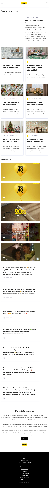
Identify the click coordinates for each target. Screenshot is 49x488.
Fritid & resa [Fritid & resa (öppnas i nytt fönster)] (24, 480)
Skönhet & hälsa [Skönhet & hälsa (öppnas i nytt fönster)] (24, 477)
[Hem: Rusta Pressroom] (24, 3)
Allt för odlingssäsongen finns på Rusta (34, 21)
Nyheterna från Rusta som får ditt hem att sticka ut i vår (35, 67)
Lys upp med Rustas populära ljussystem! (35, 103)
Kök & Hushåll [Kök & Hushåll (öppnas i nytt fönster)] (24, 475)
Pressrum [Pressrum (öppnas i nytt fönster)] (24, 471)
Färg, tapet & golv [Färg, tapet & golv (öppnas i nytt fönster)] (24, 473)
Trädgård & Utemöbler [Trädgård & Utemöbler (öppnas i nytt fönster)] (25, 482)
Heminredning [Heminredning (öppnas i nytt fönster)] (24, 469)
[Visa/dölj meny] (2, 3)
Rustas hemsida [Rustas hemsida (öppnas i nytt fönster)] (24, 467)
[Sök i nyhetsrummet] (47, 3)
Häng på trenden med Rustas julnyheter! (11, 103)
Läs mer (24, 439)
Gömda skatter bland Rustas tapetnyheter (35, 140)
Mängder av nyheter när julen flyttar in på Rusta (12, 140)
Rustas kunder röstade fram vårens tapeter (11, 66)
